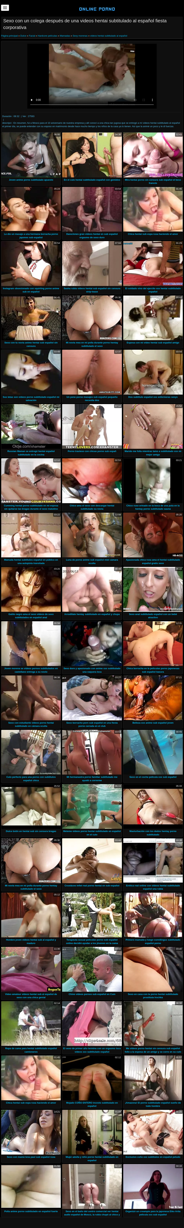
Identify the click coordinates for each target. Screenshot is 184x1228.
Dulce (23, 35)
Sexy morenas (80, 35)
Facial (32, 35)
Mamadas (65, 35)
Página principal (9, 35)
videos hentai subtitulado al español (108, 35)
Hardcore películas (47, 35)
